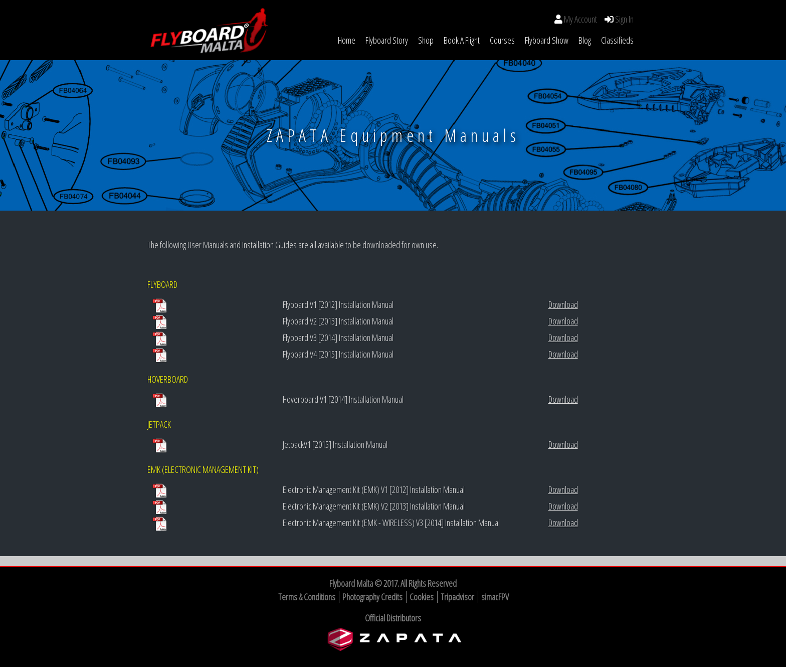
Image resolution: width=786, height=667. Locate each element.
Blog (584, 40)
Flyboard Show (546, 40)
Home (346, 40)
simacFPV (495, 597)
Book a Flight (462, 40)
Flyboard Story (386, 40)
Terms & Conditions (306, 597)
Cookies (422, 597)
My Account (580, 19)
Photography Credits (372, 597)
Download (563, 304)
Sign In (624, 19)
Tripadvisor (457, 597)
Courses (502, 40)
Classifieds (617, 40)
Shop (426, 40)
